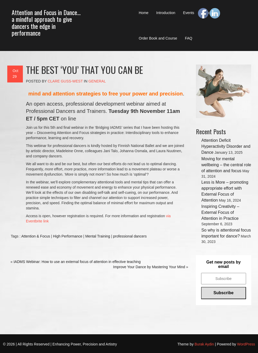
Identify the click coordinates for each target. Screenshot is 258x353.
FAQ (188, 38)
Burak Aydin (204, 344)
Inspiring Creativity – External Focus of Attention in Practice (220, 212)
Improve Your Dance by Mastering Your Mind (149, 267)
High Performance (67, 236)
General (97, 81)
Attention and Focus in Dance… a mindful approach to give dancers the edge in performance (46, 22)
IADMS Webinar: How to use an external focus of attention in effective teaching (77, 262)
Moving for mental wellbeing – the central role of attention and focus (226, 164)
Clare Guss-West (65, 81)
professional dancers (130, 236)
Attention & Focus (35, 236)
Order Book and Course (158, 38)
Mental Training (97, 236)
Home (143, 13)
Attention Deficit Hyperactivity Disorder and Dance (225, 146)
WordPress (246, 344)
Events (188, 13)
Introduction (165, 13)
